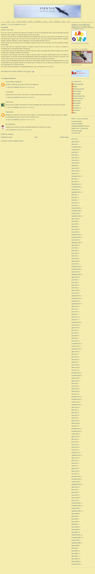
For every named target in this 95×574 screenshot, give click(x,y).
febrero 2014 (75, 391)
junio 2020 (74, 221)
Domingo (74, 86)
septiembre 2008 (76, 543)
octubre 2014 (75, 378)
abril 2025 (74, 144)
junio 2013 (74, 412)
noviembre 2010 (76, 479)
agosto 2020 (75, 218)
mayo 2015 (74, 359)
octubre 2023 (75, 163)
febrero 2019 (75, 261)
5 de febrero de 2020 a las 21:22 (18, 129)
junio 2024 (74, 155)
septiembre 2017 (76, 303)
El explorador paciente (78, 89)
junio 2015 (74, 357)
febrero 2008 (75, 561)
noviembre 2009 (76, 505)
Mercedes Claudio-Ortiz (78, 96)
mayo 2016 (74, 335)
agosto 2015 (75, 351)
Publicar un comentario (7, 134)
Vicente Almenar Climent (12, 81)
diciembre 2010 (76, 476)
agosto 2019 (75, 245)
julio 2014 (74, 383)
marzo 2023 (75, 168)
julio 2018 (74, 280)
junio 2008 (74, 551)
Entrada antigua (64, 137)
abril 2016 (74, 338)
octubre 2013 (75, 402)
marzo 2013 (75, 420)
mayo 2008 (74, 553)
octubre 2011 (75, 452)
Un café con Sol (76, 133)
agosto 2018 (75, 277)
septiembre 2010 (76, 484)
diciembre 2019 (76, 234)
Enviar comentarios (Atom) (16, 141)
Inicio (36, 137)
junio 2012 (74, 442)
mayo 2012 (74, 444)
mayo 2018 (74, 285)
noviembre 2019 (76, 237)
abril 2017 (74, 314)
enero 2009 (74, 532)
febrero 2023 (75, 171)
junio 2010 (74, 492)
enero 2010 (74, 500)
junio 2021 (74, 197)
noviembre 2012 (76, 431)
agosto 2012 (75, 436)
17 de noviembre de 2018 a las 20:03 (20, 97)
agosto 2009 (75, 513)
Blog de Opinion (79, 75)
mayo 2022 (74, 181)
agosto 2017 (75, 306)
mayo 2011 (74, 463)
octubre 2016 (75, 325)
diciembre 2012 (76, 428)
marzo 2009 (75, 527)
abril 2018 (74, 287)
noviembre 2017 (76, 298)
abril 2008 (74, 556)
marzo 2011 (75, 468)
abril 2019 (74, 256)
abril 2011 (74, 465)
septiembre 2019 (76, 242)
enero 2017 (74, 319)
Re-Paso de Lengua (77, 130)
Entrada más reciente (6, 137)
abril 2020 (74, 226)
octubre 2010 (75, 481)
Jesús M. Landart (76, 91)
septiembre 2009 (76, 511)
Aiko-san (8, 102)
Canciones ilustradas (77, 123)
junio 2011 (74, 460)
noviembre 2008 (76, 537)
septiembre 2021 (76, 192)
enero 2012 (74, 450)
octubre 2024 (75, 149)
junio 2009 (74, 519)
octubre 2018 (75, 272)
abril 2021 (74, 200)
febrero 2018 (75, 290)
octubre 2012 (75, 434)
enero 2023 (74, 173)
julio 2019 (74, 248)
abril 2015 (74, 362)
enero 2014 (74, 394)
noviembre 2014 (76, 375)
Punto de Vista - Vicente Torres (80, 128)
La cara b (4, 27)
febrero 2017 (75, 317)
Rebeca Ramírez (76, 103)
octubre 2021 (75, 189)
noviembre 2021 (76, 187)
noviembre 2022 (76, 176)
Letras (8, 30)
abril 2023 (74, 165)
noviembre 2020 (76, 210)
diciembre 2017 (76, 295)
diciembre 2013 (76, 396)
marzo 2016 (75, 341)
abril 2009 (74, 524)
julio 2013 (74, 410)
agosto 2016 (75, 327)
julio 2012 (74, 439)
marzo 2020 (75, 229)
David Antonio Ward (77, 84)
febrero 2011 (75, 471)
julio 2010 (74, 489)
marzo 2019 (75, 258)
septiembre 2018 (76, 274)
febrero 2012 (75, 447)
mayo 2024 (74, 157)
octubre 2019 (75, 240)
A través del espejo (77, 121)
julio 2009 (74, 516)
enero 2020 (74, 232)
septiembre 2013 (76, 404)
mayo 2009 (74, 521)
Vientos (74, 112)
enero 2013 (74, 426)
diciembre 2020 (76, 208)
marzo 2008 (75, 558)
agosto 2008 (75, 545)
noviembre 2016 (76, 322)
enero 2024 (74, 160)
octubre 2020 (75, 213)
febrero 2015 (75, 367)
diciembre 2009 (76, 503)
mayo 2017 (74, 311)
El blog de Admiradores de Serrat (80, 126)
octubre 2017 (75, 301)
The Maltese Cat (76, 108)
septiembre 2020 (76, 216)
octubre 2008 (75, 540)
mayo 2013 (74, 415)
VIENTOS (47, 8)
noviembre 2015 (76, 343)
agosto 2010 (75, 487)
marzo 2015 (75, 365)
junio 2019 (74, 250)
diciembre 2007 (76, 564)
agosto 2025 (75, 141)
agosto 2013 (75, 407)
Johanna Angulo (76, 93)
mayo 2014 (74, 386)
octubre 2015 (75, 346)
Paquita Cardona (76, 100)
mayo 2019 (74, 253)
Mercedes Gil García (77, 98)
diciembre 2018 (76, 266)
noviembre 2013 (76, 399)
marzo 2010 (75, 495)
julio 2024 (74, 152)
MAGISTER (9, 124)
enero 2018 (74, 293)
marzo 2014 (75, 388)
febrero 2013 (75, 423)
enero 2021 (74, 205)
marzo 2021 (75, 202)
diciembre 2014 (76, 373)
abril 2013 (74, 418)
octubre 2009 (75, 508)
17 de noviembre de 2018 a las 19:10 (20, 87)
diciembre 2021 (76, 184)
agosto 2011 (75, 458)
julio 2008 (74, 548)
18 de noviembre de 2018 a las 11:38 (20, 119)
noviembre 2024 (76, 147)
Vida (12, 30)
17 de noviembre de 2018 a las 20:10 (20, 107)
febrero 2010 (75, 497)
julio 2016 (74, 330)
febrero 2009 (75, 529)
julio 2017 (74, 309)
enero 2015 (74, 370)
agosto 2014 (75, 380)
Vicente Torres (76, 110)
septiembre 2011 (76, 455)
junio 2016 (74, 333)
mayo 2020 (74, 224)
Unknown (8, 112)
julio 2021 (74, 194)
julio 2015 (74, 354)
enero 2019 (74, 264)
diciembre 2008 (76, 535)
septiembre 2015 (76, 349)
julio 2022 (74, 179)
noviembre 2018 (76, 269)
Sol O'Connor (75, 105)
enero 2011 (74, 473)
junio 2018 (74, 282)
